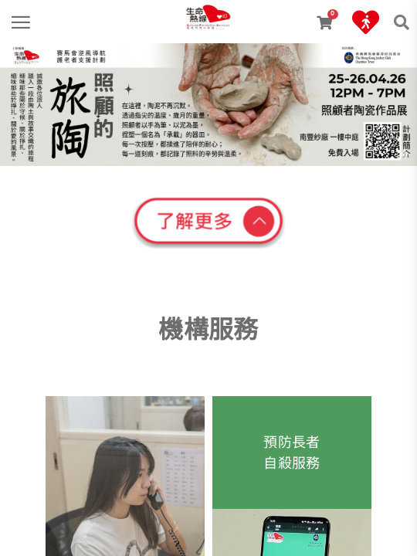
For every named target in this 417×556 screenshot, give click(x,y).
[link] (208, 11)
